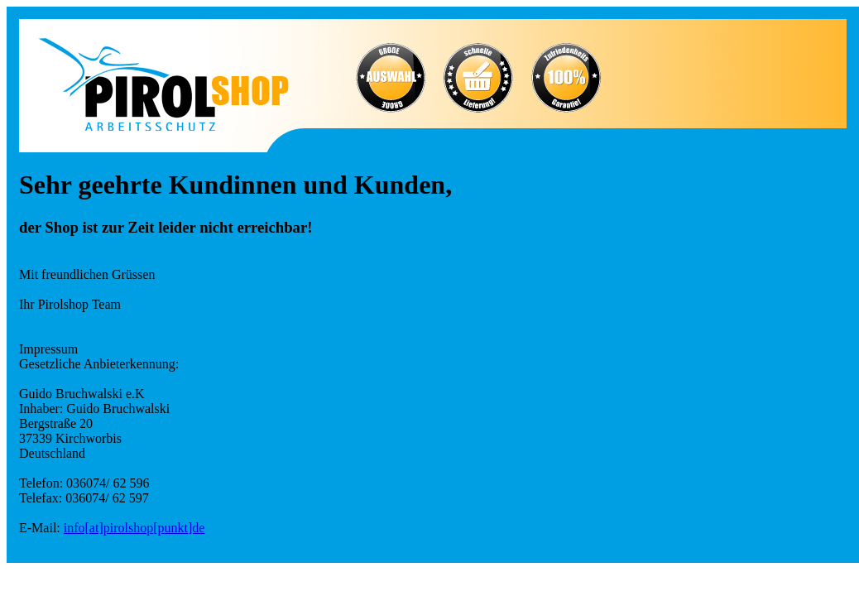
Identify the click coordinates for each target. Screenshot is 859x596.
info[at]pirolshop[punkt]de (134, 528)
